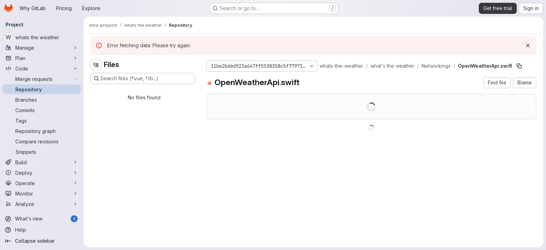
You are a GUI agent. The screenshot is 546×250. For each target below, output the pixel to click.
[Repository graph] (42, 131)
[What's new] (42, 219)
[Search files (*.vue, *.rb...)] (143, 78)
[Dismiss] (528, 45)
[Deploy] (42, 172)
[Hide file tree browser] (96, 64)
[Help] (42, 230)
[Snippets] (42, 152)
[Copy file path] (519, 66)
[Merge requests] (42, 79)
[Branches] (42, 100)
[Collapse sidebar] (42, 241)
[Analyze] (42, 204)
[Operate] (42, 183)
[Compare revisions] (42, 141)
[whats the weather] (42, 37)
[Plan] (42, 58)
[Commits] (42, 110)
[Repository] (42, 89)
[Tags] (42, 120)
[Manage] (42, 47)
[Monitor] (42, 193)
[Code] (42, 68)
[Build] (42, 162)
